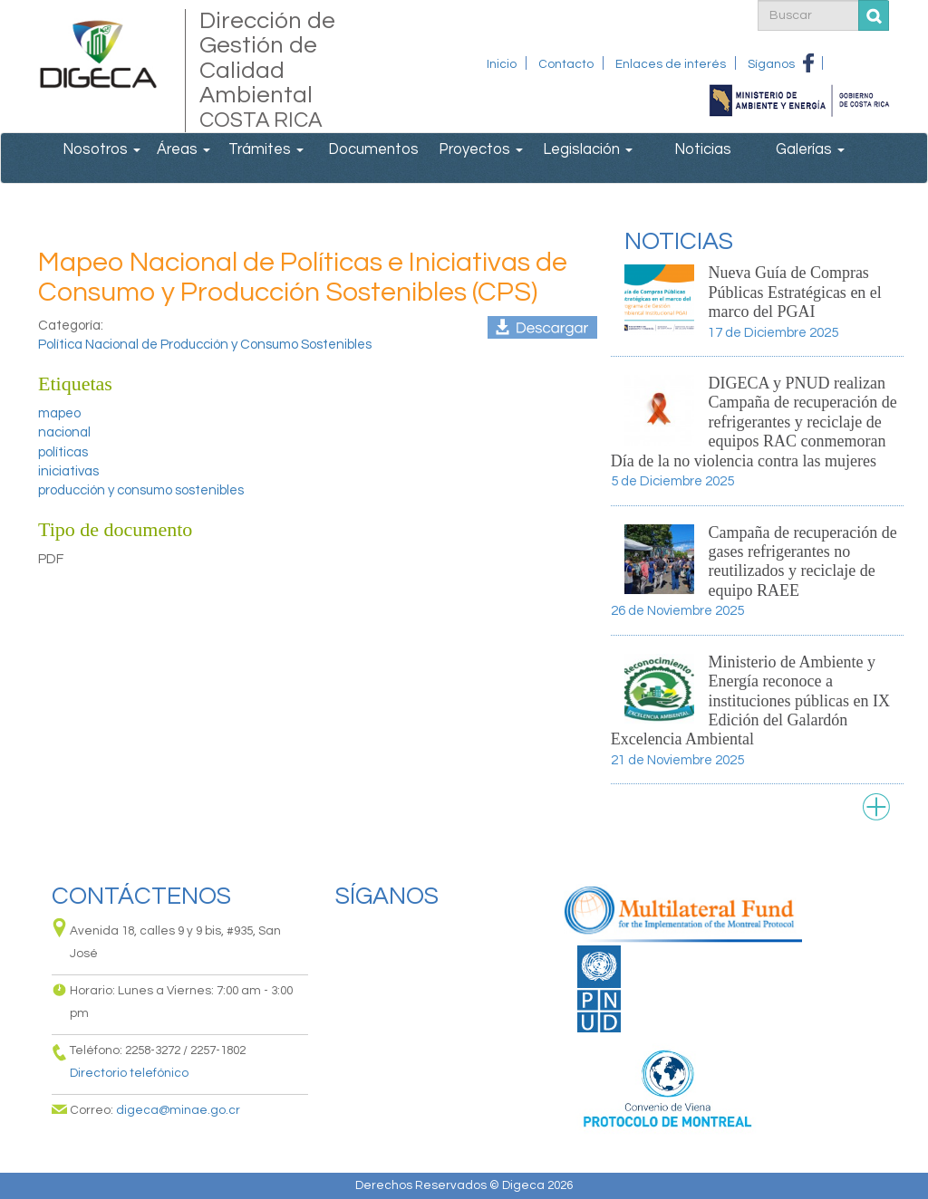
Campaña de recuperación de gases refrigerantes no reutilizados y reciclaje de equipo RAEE (802, 561)
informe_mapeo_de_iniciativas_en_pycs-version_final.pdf (542, 327)
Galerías (810, 149)
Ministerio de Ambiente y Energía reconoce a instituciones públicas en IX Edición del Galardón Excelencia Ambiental (750, 701)
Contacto (566, 64)
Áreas (183, 149)
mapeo (59, 413)
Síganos (771, 64)
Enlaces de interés (670, 64)
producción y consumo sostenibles (141, 490)
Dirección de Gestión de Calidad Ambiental (281, 70)
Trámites (266, 149)
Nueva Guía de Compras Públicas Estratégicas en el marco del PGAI (794, 292)
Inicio (502, 64)
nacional (64, 432)
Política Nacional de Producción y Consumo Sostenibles (205, 344)
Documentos (373, 149)
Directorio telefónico (129, 1073)
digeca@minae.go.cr (178, 1110)
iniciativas (68, 471)
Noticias (702, 149)
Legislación (588, 149)
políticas (63, 452)
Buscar (874, 16)
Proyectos (481, 149)
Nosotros (101, 149)
